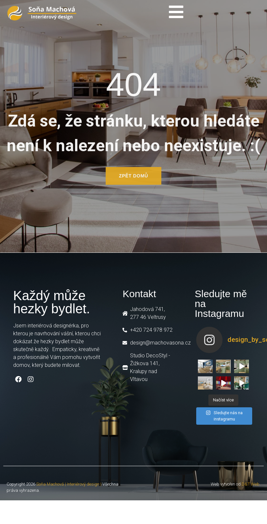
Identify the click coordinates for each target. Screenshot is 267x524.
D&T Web (250, 484)
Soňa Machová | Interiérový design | (68, 484)
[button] (133, 178)
